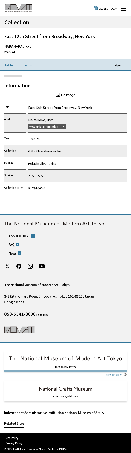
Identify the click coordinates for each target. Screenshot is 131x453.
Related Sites (14, 423)
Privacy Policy (14, 443)
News (13, 253)
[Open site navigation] (123, 8)
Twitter (7, 266)
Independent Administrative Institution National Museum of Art (52, 412)
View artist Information (43, 126)
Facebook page (19, 266)
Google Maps (14, 302)
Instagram (30, 266)
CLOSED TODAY (108, 8)
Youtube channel (42, 266)
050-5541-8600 (20, 314)
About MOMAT (19, 236)
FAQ (12, 244)
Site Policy (12, 438)
